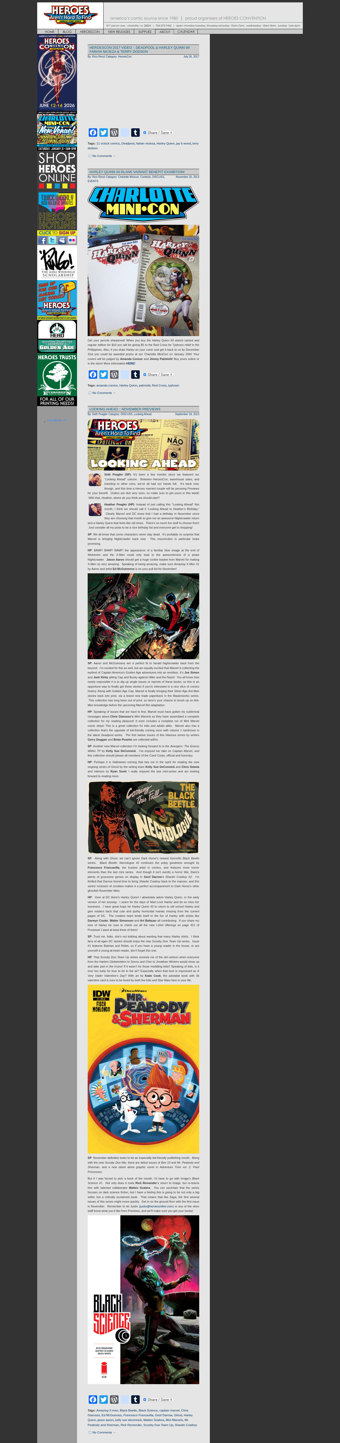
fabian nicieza (145, 143)
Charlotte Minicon (128, 176)
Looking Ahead (142, 414)
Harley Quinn (166, 143)
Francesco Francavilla (138, 1415)
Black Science (148, 1410)
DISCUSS (158, 176)
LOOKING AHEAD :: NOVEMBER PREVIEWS (125, 409)
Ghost (178, 1415)
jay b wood (183, 143)
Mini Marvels (174, 1420)
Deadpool (127, 143)
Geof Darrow (163, 1415)
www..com (57, 420)
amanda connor (107, 385)
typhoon (173, 385)
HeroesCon (125, 56)
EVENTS (93, 181)
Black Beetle (128, 1410)
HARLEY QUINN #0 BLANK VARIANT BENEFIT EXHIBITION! (137, 172)
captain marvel (170, 1410)
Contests (145, 176)
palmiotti (144, 385)
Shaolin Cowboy (186, 1425)
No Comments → (104, 155)
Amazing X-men (107, 1410)
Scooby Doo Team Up (158, 1425)
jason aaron (105, 1420)
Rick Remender (131, 1425)
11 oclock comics (108, 143)
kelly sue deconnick (128, 1420)
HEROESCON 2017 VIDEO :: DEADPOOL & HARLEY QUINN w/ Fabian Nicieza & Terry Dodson (140, 50)
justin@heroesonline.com (156, 1206)
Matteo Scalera (153, 1420)
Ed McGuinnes (112, 1415)
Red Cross (159, 385)
